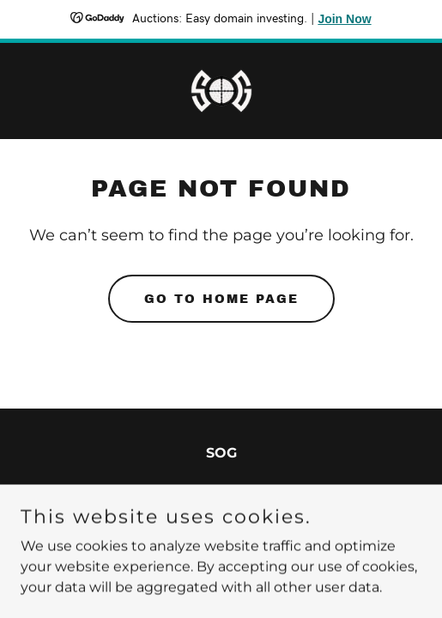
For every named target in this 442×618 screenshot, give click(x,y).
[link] (221, 91)
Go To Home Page (221, 299)
